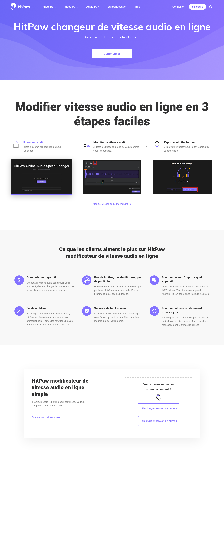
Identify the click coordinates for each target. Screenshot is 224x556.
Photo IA (47, 6)
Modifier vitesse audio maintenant (112, 204)
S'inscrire (197, 6)
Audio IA (91, 6)
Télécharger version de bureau (158, 408)
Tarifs (136, 6)
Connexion (178, 6)
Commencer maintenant (46, 417)
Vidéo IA (69, 6)
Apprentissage (117, 6)
